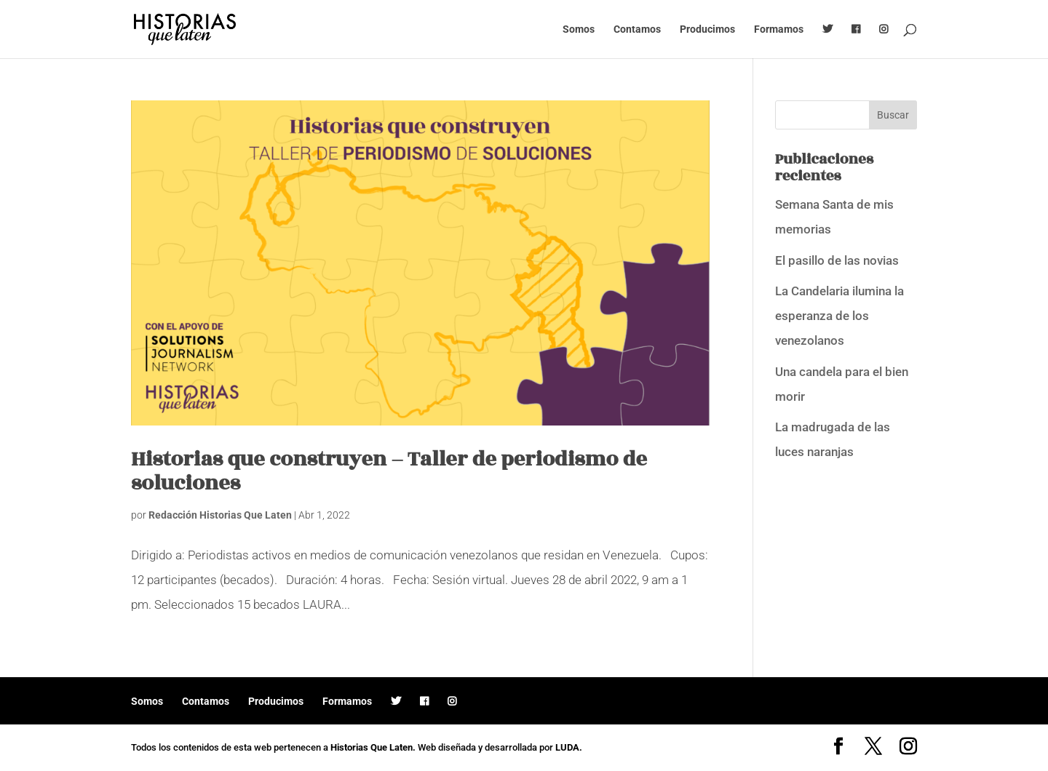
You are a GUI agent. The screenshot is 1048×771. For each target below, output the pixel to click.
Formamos (778, 29)
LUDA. (568, 747)
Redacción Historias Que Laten (220, 515)
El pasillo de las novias (837, 260)
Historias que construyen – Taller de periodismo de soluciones (389, 471)
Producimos (707, 29)
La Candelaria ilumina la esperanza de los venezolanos (839, 316)
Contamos (637, 29)
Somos (579, 29)
